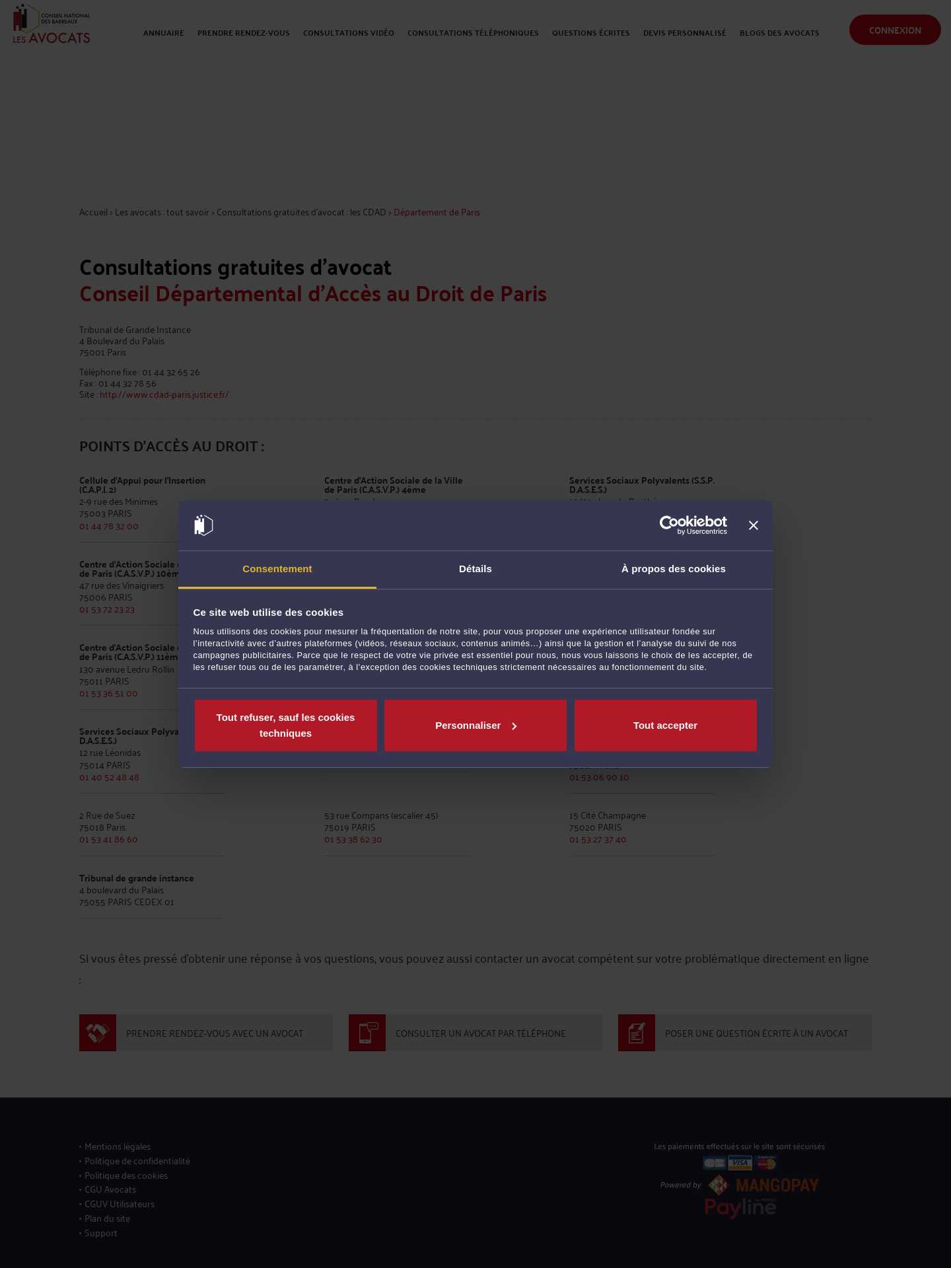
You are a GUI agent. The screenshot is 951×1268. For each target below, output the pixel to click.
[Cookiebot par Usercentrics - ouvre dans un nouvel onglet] (669, 525)
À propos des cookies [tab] (673, 568)
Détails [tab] (475, 568)
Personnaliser (475, 725)
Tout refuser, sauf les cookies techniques (286, 725)
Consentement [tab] (277, 568)
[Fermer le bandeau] (753, 525)
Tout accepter (665, 725)
